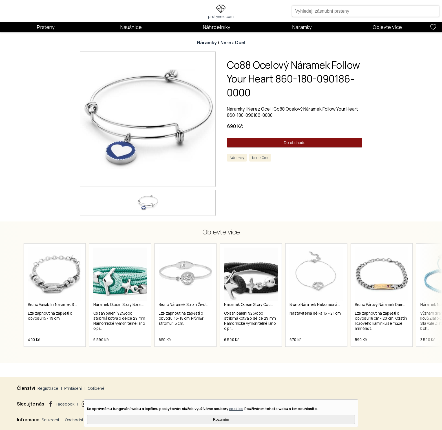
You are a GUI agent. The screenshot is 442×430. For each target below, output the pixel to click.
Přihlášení (73, 388)
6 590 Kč (101, 339)
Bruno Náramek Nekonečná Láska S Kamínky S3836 (333, 304)
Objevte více (387, 27)
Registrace (47, 388)
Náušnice (131, 27)
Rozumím (221, 419)
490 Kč (34, 339)
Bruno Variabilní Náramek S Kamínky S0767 (64, 304)
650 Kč (165, 339)
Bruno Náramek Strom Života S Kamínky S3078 (199, 304)
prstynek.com (221, 16)
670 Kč (295, 339)
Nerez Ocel (232, 42)
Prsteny (46, 27)
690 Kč (235, 126)
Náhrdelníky (216, 27)
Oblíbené (96, 388)
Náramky (302, 27)
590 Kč (361, 339)
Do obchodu (295, 142)
